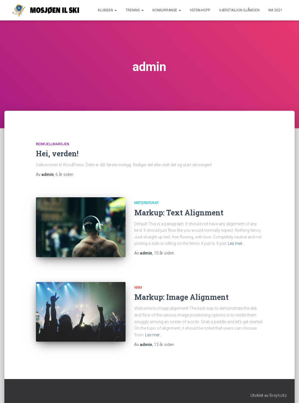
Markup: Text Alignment (178, 212)
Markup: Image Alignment (181, 292)
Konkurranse (166, 10)
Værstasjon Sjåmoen (239, 10)
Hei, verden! (57, 153)
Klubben (107, 10)
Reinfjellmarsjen (52, 144)
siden (64, 174)
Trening (135, 10)
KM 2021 (275, 10)
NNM (138, 282)
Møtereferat (146, 203)
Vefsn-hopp (200, 10)
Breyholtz (278, 390)
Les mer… (236, 243)
